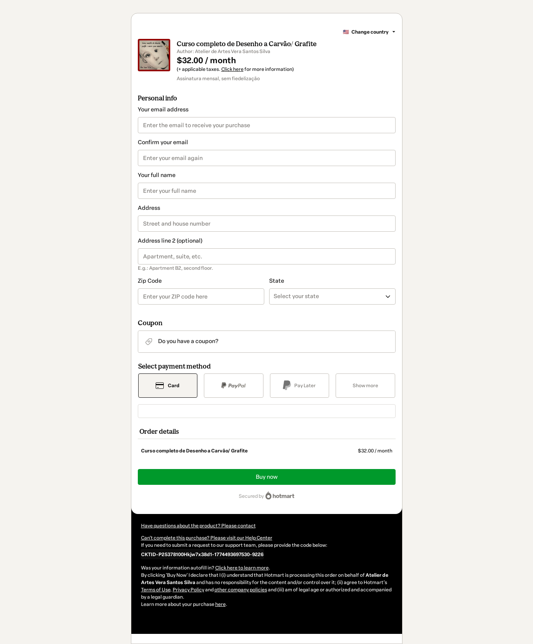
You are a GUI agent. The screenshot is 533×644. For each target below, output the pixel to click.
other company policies (240, 590)
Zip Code (150, 280)
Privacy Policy (188, 590)
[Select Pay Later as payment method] (299, 385)
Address (149, 208)
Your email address (163, 109)
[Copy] (202, 554)
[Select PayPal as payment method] (233, 385)
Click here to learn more (242, 568)
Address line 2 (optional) (170, 240)
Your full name (157, 175)
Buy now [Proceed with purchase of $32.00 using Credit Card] (267, 476)
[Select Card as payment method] (168, 385)
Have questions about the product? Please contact (198, 526)
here (220, 604)
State (276, 280)
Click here (232, 69)
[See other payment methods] (365, 385)
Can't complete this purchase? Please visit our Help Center (206, 538)
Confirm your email (163, 142)
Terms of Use (155, 590)
